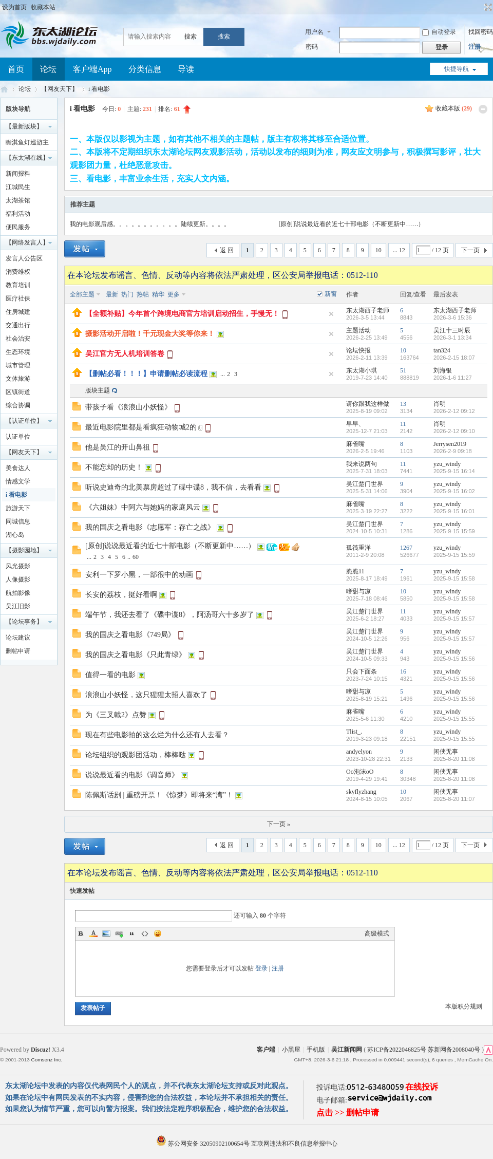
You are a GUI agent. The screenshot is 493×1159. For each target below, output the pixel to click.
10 (378, 250)
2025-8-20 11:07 (454, 799)
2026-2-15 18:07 (454, 357)
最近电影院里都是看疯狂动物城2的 (141, 427)
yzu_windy (447, 464)
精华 (158, 294)
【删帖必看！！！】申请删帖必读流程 (146, 374)
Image (106, 933)
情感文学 (18, 481)
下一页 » (278, 824)
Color (93, 933)
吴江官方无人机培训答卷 (124, 354)
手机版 (316, 1049)
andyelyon (359, 751)
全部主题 (82, 294)
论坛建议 (18, 637)
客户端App (92, 69)
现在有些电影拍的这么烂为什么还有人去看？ (157, 735)
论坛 (48, 69)
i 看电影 (99, 88)
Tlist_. (354, 731)
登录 (261, 968)
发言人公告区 (24, 258)
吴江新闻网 (346, 1049)
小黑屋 (291, 1049)
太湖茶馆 (18, 200)
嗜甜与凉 (358, 591)
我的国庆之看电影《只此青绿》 (135, 655)
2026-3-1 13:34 (452, 337)
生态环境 (18, 352)
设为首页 (14, 7)
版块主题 (97, 390)
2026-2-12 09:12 (454, 411)
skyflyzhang (361, 791)
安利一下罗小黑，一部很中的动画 (139, 574)
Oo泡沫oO (359, 771)
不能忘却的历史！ (114, 467)
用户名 (314, 31)
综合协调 (18, 405)
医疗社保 (18, 298)
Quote (132, 933)
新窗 (331, 293)
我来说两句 (361, 464)
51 (403, 370)
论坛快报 (358, 350)
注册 (474, 46)
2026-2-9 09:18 (452, 451)
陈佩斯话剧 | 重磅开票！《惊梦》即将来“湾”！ (159, 795)
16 (403, 671)
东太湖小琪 (361, 370)
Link (119, 933)
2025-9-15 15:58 (454, 578)
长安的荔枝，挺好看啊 (121, 595)
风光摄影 (18, 566)
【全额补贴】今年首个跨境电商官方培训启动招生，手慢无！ (182, 313)
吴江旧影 (18, 606)
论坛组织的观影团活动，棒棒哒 (135, 755)
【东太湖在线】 (27, 157)
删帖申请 (18, 651)
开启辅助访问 (478, 7)
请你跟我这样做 (367, 403)
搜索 (190, 36)
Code (145, 933)
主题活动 (358, 330)
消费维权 (18, 271)
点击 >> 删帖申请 (347, 1112)
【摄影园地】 (24, 550)
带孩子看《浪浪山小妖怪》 (128, 407)
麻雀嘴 (355, 443)
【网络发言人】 (27, 242)
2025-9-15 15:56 (454, 659)
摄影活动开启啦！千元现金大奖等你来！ (150, 334)
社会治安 (18, 338)
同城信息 (18, 521)
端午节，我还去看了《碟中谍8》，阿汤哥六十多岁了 (169, 615)
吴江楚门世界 (364, 484)
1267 (406, 547)
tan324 (441, 350)
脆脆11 (355, 571)
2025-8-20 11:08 (454, 759)
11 (403, 423)
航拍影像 (18, 592)
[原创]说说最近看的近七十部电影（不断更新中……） (352, 224)
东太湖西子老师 (367, 310)
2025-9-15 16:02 (454, 491)
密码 (312, 46)
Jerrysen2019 (449, 443)
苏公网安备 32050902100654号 (203, 1143)
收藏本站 (43, 7)
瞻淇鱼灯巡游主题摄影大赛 (27, 144)
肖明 (439, 403)
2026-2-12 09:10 (454, 431)
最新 (112, 294)
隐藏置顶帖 (331, 314)
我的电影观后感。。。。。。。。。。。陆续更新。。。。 (150, 224)
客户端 (266, 1049)
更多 (173, 294)
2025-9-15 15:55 (454, 719)
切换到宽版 (487, 7)
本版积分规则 (463, 1006)
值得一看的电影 (110, 675)
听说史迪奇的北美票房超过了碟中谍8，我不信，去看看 (173, 487)
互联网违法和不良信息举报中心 (294, 1143)
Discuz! (40, 1049)
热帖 (143, 294)
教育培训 (18, 285)
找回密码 (480, 31)
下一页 (470, 250)
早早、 (355, 423)
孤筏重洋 (358, 547)
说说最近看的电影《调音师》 (132, 775)
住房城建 (18, 311)
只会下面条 (361, 671)
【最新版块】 (24, 126)
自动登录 (439, 31)
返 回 (227, 250)
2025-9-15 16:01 (454, 511)
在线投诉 (421, 1086)
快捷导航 (456, 68)
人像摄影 (18, 579)
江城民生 (18, 187)
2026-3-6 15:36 (452, 317)
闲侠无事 (445, 751)
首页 (16, 69)
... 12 (399, 250)
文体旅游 (18, 378)
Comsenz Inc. (46, 1059)
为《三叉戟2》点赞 (115, 715)
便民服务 (18, 227)
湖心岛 (15, 534)
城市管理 (18, 365)
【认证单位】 (24, 420)
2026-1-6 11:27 (452, 378)
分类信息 (144, 69)
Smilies (158, 933)
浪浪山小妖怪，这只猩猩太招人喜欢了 (146, 695)
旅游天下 (18, 508)
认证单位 (18, 436)
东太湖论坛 (4, 89)
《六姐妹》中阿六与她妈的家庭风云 (142, 507)
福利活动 (18, 213)
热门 (127, 294)
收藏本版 (453, 108)
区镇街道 (18, 392)
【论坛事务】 (24, 621)
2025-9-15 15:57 (454, 618)
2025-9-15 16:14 (454, 471)
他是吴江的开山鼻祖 (117, 447)
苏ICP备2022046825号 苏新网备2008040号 (423, 1049)
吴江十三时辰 (451, 330)
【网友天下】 (59, 88)
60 (135, 556)
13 (403, 403)
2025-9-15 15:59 (454, 531)
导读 (186, 69)
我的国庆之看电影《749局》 (130, 635)
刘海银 (442, 370)
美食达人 (18, 468)
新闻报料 (18, 173)
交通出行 (18, 325)
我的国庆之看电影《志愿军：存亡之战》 (150, 527)
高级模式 (377, 933)
